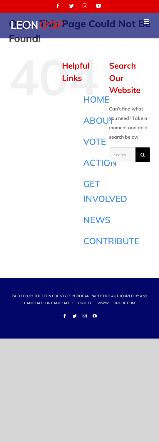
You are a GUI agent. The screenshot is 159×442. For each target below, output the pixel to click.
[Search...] (122, 154)
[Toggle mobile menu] (147, 21)
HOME (96, 99)
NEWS (97, 219)
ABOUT (98, 120)
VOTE (94, 141)
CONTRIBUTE (111, 240)
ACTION (100, 162)
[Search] (142, 154)
